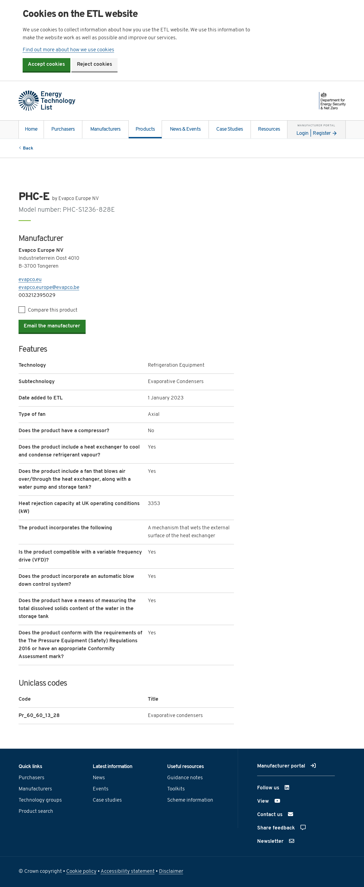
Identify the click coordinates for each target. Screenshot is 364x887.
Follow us (282, 788)
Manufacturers (105, 129)
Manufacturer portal (286, 766)
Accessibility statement (128, 872)
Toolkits (176, 789)
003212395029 (37, 295)
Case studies (107, 801)
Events (101, 789)
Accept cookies (46, 65)
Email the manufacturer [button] (52, 326)
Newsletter (275, 842)
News (99, 778)
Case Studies (229, 129)
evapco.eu (30, 279)
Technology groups (40, 801)
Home (31, 129)
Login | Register (316, 129)
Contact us (275, 815)
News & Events (185, 129)
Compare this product (52, 310)
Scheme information (190, 801)
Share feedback (281, 828)
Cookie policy (81, 872)
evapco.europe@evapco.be (49, 287)
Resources (269, 129)
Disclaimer (171, 872)
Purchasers (63, 129)
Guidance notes (185, 778)
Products (145, 129)
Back (28, 148)
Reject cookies (94, 65)
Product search (36, 812)
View (277, 801)
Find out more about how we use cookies (68, 50)
